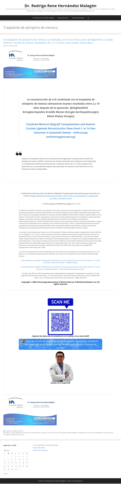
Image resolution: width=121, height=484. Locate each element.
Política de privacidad (78, 18)
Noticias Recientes (62, 18)
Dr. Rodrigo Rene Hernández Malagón (60, 5)
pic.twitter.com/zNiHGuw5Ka (61, 198)
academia (8, 431)
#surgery (77, 196)
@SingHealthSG (42, 196)
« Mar (5, 474)
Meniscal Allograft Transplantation (76, 433)
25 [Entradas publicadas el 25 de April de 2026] (23, 466)
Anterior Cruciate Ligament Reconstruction (17, 433)
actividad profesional (17, 431)
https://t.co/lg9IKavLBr (89, 196)
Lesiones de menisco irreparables (56, 433)
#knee (65, 196)
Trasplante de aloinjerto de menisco (13, 435)
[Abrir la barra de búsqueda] (88, 17)
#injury (71, 196)
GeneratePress (78, 481)
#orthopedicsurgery (55, 196)
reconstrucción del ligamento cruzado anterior (100, 433)
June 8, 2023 (75, 204)
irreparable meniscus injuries (38, 433)
